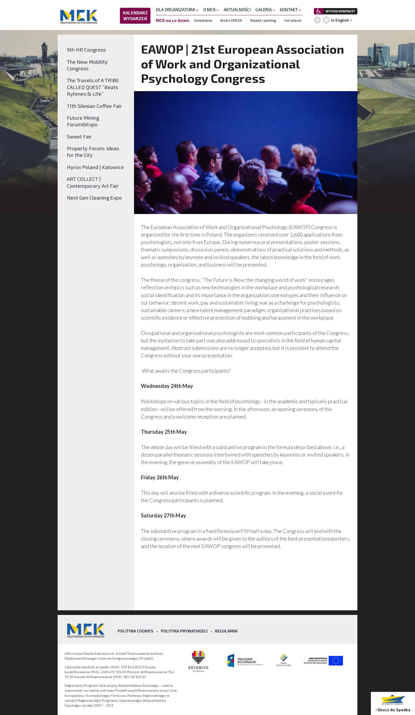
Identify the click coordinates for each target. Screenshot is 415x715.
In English (340, 20)
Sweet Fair (79, 136)
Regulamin (226, 631)
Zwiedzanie (203, 20)
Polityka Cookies (135, 631)
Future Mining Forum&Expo (83, 121)
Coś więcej (292, 20)
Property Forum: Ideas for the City (93, 151)
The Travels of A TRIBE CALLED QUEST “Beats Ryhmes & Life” (93, 87)
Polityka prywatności (184, 631)
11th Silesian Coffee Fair (94, 106)
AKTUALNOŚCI (237, 9)
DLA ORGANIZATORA (177, 9)
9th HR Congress (86, 49)
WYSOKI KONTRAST (340, 11)
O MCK (211, 9)
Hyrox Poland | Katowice (95, 167)
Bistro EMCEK (231, 20)
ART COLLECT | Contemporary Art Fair (93, 182)
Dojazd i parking (263, 20)
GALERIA (265, 9)
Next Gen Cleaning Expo (94, 197)
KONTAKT (290, 9)
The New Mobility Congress (87, 65)
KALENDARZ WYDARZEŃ (135, 15)
